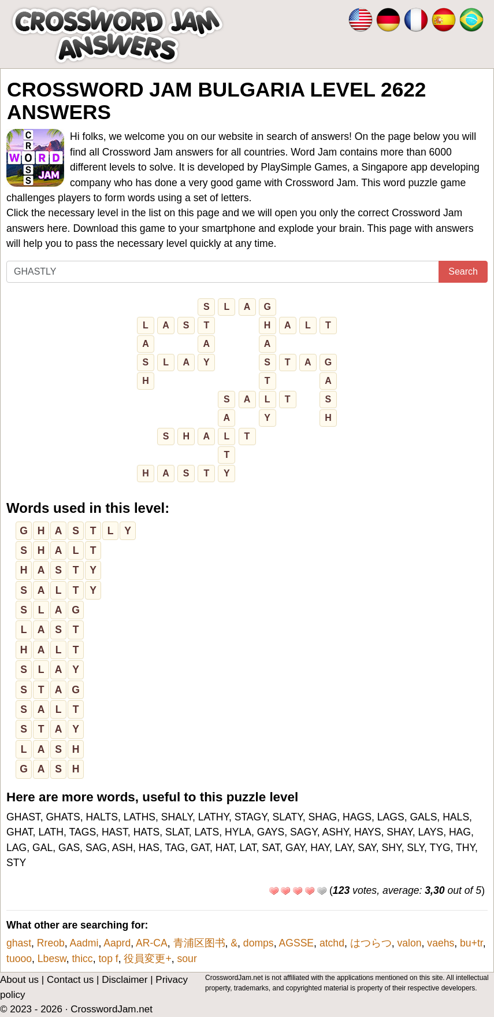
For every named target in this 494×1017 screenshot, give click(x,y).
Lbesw (52, 958)
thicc (82, 958)
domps (258, 943)
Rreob (51, 943)
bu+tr (471, 943)
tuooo (19, 958)
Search (463, 271)
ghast (18, 943)
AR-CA (152, 943)
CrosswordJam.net (111, 1009)
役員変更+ (147, 958)
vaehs (440, 943)
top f (108, 958)
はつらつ (371, 943)
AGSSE (296, 943)
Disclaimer (124, 979)
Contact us (70, 979)
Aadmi (84, 943)
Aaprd (117, 943)
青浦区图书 (199, 943)
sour (187, 958)
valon (410, 943)
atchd (332, 943)
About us (19, 979)
